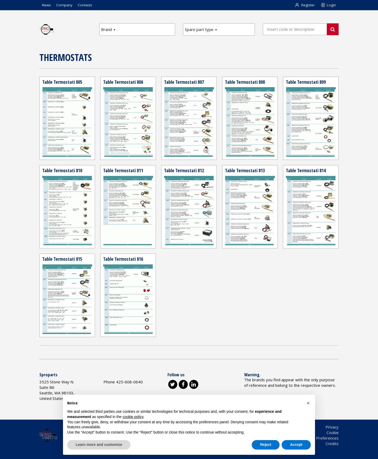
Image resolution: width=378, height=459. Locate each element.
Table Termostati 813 (245, 170)
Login (328, 5)
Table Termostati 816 (123, 259)
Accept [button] (296, 444)
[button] (308, 403)
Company (64, 5)
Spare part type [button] (201, 29)
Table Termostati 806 (123, 82)
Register (305, 5)
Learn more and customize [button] (99, 444)
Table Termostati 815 (62, 259)
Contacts (85, 5)
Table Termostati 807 (184, 82)
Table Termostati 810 (62, 170)
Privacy (332, 427)
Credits (332, 443)
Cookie (333, 432)
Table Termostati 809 (306, 82)
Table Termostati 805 (62, 82)
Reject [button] (265, 444)
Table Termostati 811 (123, 170)
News (46, 5)
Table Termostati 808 (245, 82)
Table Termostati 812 (184, 170)
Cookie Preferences (321, 438)
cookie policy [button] (133, 417)
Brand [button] (108, 29)
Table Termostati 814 (306, 170)
